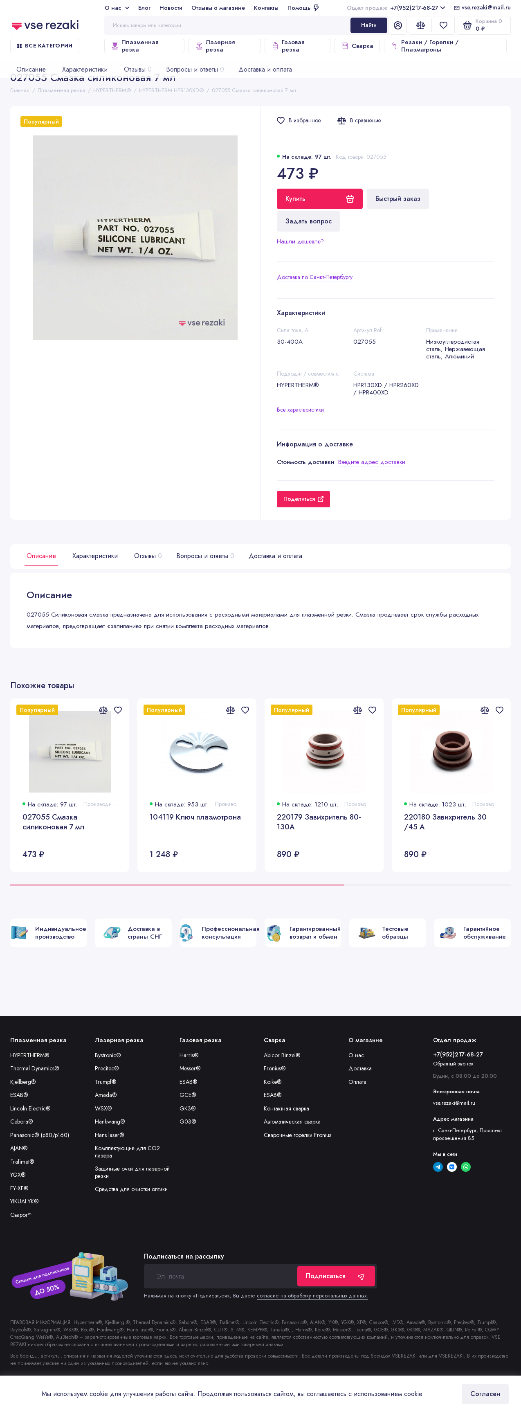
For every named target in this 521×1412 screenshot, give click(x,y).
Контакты (266, 8)
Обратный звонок (453, 1063)
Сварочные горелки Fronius (297, 1135)
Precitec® (107, 1068)
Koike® (273, 1082)
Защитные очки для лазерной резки (132, 1172)
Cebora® (21, 1121)
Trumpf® (106, 1082)
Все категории (44, 46)
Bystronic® (108, 1055)
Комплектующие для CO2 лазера (127, 1152)
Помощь (303, 8)
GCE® (188, 1095)
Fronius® (275, 1068)
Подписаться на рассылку (184, 1256)
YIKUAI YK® (24, 1201)
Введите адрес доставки (371, 461)
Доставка (360, 1068)
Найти (369, 25)
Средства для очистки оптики (131, 1189)
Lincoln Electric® (30, 1108)
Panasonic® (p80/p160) (39, 1135)
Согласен (485, 1393)
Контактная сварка (286, 1108)
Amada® (106, 1095)
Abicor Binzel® (282, 1055)
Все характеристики (300, 409)
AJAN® (19, 1148)
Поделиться (303, 499)
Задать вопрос (308, 221)
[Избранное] (443, 25)
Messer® (190, 1068)
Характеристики (95, 556)
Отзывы (147, 556)
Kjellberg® (23, 1082)
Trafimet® (22, 1162)
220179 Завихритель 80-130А (319, 822)
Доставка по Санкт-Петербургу (315, 277)
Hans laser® (109, 1135)
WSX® (103, 1108)
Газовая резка (287, 46)
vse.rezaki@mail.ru (486, 7)
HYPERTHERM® (29, 1055)
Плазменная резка (134, 46)
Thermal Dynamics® (34, 1068)
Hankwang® (110, 1121)
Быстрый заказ (397, 198)
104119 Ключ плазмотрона (195, 817)
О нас (117, 8)
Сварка (357, 45)
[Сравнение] (420, 25)
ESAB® (19, 1095)
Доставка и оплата (275, 556)
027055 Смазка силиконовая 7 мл (53, 822)
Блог (144, 8)
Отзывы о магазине (218, 8)
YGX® (18, 1175)
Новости (170, 8)
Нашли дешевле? (300, 241)
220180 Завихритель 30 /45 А (445, 822)
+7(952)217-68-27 (396, 8)
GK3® (188, 1108)
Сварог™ (20, 1215)
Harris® (189, 1055)
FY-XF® (19, 1188)
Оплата (357, 1082)
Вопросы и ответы (204, 556)
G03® (188, 1121)
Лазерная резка (215, 46)
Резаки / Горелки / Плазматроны (424, 46)
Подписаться (336, 1276)
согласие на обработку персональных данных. (312, 1295)
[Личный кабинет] (398, 25)
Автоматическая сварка (292, 1121)
